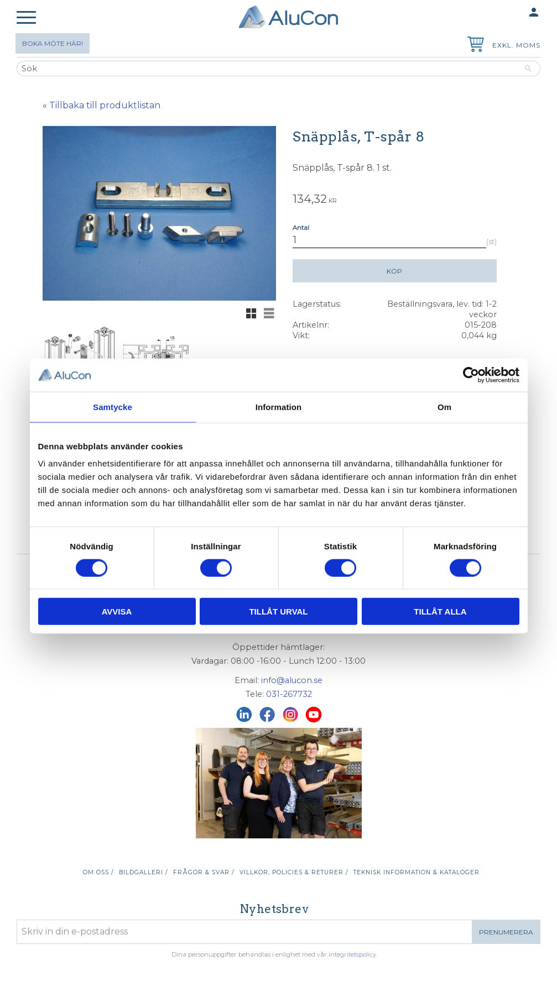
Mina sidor (512, 13)
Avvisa (117, 611)
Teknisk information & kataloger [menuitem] (416, 872)
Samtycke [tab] (112, 406)
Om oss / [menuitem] (98, 872)
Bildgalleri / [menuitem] (143, 872)
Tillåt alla (440, 611)
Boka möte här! (52, 43)
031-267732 (289, 694)
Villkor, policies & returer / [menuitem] (294, 872)
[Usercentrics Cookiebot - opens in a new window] (471, 374)
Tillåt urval (278, 611)
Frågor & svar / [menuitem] (203, 872)
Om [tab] (444, 406)
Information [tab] (279, 406)
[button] (26, 18)
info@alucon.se (291, 680)
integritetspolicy (352, 954)
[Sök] (528, 68)
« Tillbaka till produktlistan (101, 105)
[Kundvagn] (473, 45)
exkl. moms (516, 45)
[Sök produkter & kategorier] (267, 68)
